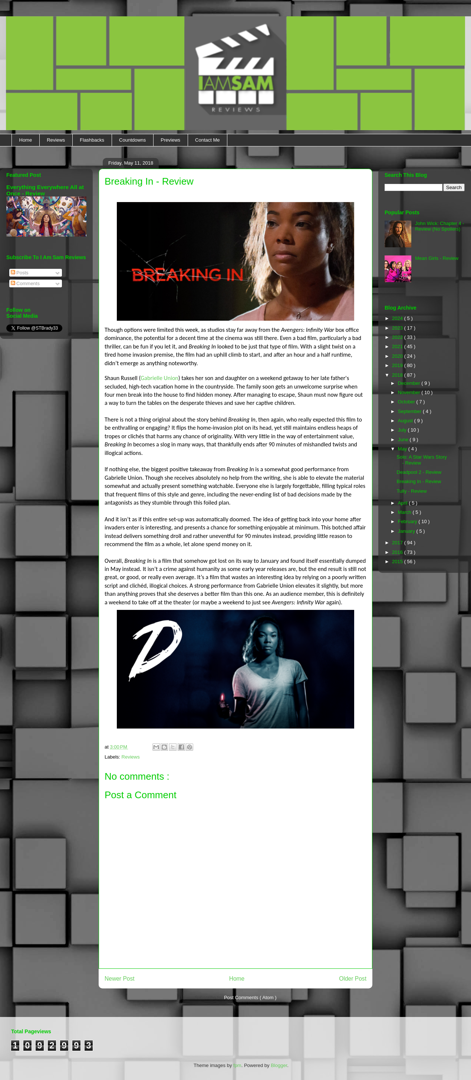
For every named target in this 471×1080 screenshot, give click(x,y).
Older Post (352, 978)
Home (25, 140)
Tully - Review (411, 491)
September (410, 411)
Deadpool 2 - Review (418, 472)
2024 (398, 318)
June (404, 439)
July (403, 430)
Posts (20, 272)
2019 (398, 365)
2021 (398, 346)
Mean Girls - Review (436, 258)
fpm (237, 1065)
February (408, 521)
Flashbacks (92, 140)
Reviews (56, 140)
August (406, 420)
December (410, 383)
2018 (398, 375)
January (407, 531)
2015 (398, 561)
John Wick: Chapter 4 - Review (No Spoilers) (439, 226)
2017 (398, 542)
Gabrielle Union (159, 378)
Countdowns (132, 140)
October (407, 401)
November (410, 392)
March (405, 512)
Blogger (279, 1065)
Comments (25, 283)
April (403, 503)
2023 (398, 328)
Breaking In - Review (418, 481)
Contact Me (207, 140)
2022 (398, 337)
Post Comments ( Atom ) (250, 997)
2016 (398, 552)
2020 (398, 356)
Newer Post (120, 978)
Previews (170, 140)
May (403, 449)
